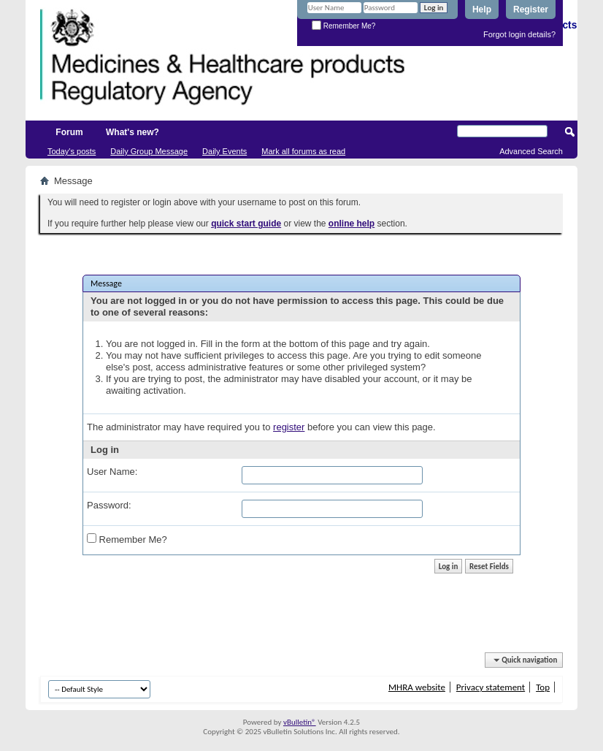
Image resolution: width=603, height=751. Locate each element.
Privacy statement (490, 687)
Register (530, 9)
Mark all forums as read (303, 151)
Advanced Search (531, 151)
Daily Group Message (149, 151)
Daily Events (224, 151)
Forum (68, 132)
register (288, 427)
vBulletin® (299, 722)
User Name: (112, 471)
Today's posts (71, 151)
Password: (109, 505)
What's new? (132, 132)
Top (543, 687)
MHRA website (416, 687)
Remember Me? (343, 26)
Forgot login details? (519, 34)
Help (481, 9)
